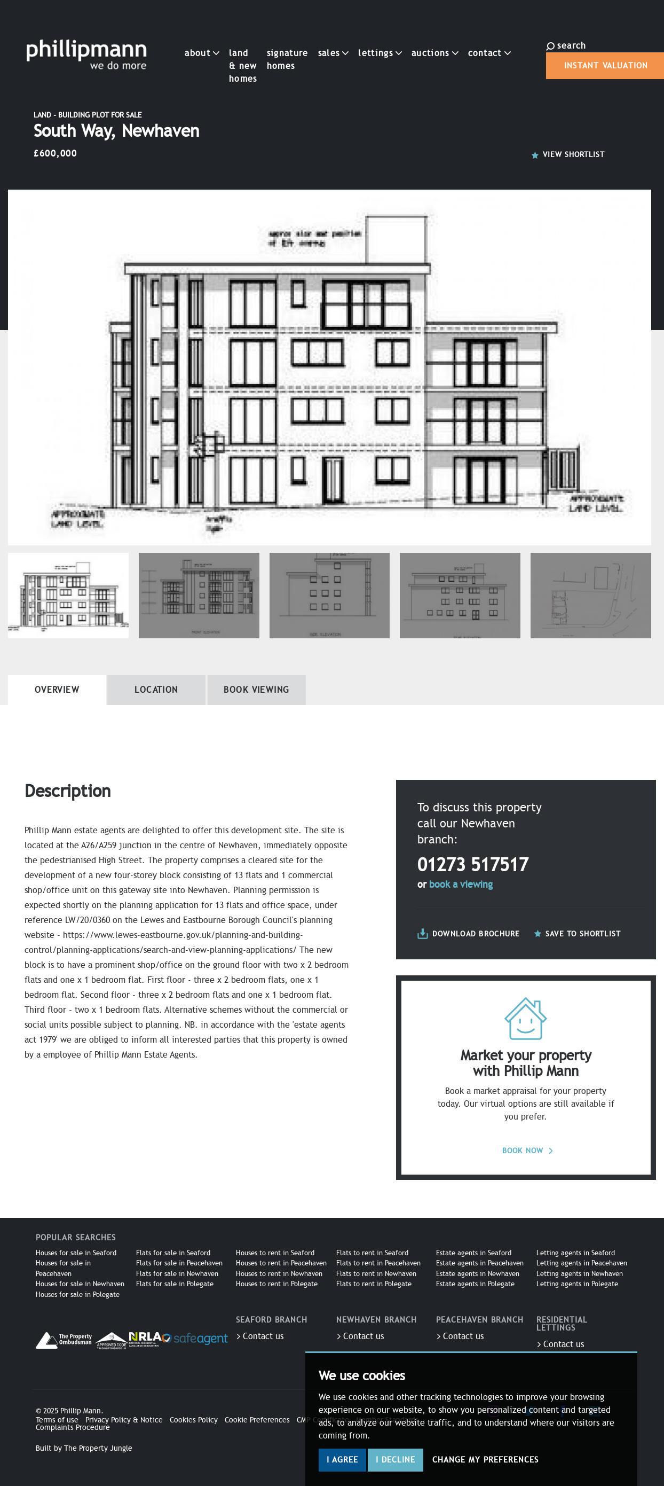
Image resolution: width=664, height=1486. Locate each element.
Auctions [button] (406, 38)
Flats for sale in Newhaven (177, 1274)
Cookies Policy (194, 1420)
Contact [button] (461, 38)
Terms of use (57, 1420)
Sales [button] (305, 38)
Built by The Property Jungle (84, 1448)
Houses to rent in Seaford (275, 1253)
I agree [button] (342, 1460)
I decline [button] (395, 1460)
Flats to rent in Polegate (374, 1284)
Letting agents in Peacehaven (581, 1263)
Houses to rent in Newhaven (279, 1274)
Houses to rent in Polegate (277, 1284)
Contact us (259, 1336)
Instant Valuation (557, 58)
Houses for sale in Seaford (76, 1253)
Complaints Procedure (73, 1427)
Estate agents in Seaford (473, 1253)
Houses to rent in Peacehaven (281, 1263)
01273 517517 (472, 865)
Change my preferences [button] (485, 1460)
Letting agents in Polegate (577, 1284)
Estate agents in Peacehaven (480, 1263)
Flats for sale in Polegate (175, 1284)
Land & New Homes (215, 51)
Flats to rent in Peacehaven (378, 1263)
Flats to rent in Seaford (372, 1253)
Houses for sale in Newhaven (80, 1284)
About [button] (174, 38)
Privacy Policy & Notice (124, 1420)
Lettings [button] (352, 38)
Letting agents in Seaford (575, 1253)
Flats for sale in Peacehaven (179, 1263)
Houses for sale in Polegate (78, 1295)
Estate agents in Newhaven (477, 1274)
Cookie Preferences (257, 1420)
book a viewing (461, 884)
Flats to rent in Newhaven (376, 1274)
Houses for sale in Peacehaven (63, 1268)
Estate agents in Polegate (475, 1284)
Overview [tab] (57, 690)
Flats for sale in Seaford (173, 1253)
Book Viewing (256, 690)
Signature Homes (259, 44)
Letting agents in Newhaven (579, 1274)
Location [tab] (156, 690)
